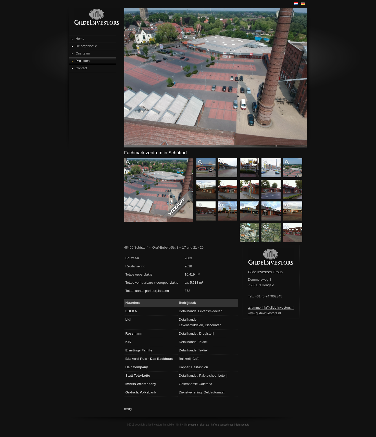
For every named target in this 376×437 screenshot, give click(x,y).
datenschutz (242, 424)
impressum (191, 424)
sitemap (204, 424)
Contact (81, 68)
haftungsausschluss (222, 424)
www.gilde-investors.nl (264, 313)
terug (128, 409)
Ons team (83, 53)
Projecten (83, 61)
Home (80, 38)
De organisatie (86, 46)
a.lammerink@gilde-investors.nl (271, 307)
